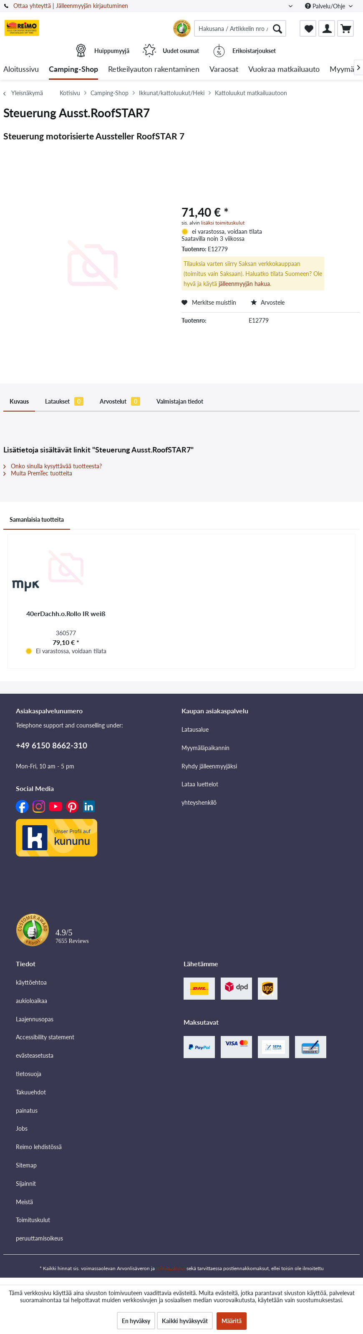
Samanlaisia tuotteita (37, 519)
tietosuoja (28, 1073)
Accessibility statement (45, 1037)
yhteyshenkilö (199, 802)
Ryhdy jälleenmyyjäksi (209, 766)
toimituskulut (170, 1268)
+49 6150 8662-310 (51, 745)
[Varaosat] (223, 69)
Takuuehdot (31, 1092)
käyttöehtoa (31, 982)
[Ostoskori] (345, 28)
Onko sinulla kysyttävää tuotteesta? (52, 466)
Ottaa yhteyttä (32, 5)
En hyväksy (136, 1320)
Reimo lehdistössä (39, 1146)
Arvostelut (120, 401)
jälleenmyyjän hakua (244, 283)
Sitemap (26, 1165)
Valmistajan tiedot (179, 401)
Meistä (24, 1201)
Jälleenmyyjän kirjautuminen (92, 5)
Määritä (232, 1320)
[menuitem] (240, 28)
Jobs (22, 1128)
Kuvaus (19, 401)
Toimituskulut (33, 1219)
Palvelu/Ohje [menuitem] (326, 6)
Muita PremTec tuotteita (37, 473)
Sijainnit (26, 1183)
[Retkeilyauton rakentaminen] (153, 69)
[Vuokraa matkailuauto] (284, 69)
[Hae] (277, 28)
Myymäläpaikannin (205, 747)
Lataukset (64, 401)
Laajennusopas (34, 1019)
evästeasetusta (34, 1055)
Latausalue (195, 729)
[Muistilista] (308, 28)
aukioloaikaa (31, 1000)
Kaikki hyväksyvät (185, 1320)
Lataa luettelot (200, 784)
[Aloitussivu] (21, 69)
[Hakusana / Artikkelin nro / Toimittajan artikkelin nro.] (240, 28)
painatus (27, 1110)
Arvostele (268, 302)
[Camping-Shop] (73, 69)
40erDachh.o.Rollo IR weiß (66, 613)
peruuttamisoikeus (39, 1238)
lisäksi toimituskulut (223, 223)
